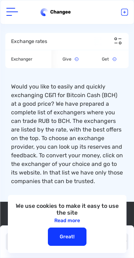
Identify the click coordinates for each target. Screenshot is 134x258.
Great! (67, 237)
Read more (67, 221)
